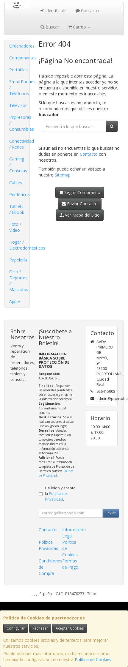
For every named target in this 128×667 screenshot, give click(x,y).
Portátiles (18, 69)
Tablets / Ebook (16, 209)
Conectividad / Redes (19, 144)
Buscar (49, 27)
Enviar (111, 512)
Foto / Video (15, 227)
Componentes (19, 58)
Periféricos (19, 194)
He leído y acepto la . (60, 493)
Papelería (18, 260)
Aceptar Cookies (70, 628)
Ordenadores (19, 46)
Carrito (79, 27)
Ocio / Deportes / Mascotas (18, 280)
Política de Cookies (93, 659)
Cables (15, 182)
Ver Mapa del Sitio (80, 215)
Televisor (18, 105)
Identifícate (53, 10)
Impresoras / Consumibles (19, 123)
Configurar (16, 628)
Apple (14, 301)
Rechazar (40, 628)
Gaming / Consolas (18, 165)
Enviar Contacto (80, 203)
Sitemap (63, 175)
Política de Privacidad (56, 473)
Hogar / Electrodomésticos (19, 245)
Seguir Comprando (79, 192)
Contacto (87, 10)
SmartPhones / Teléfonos (19, 87)
